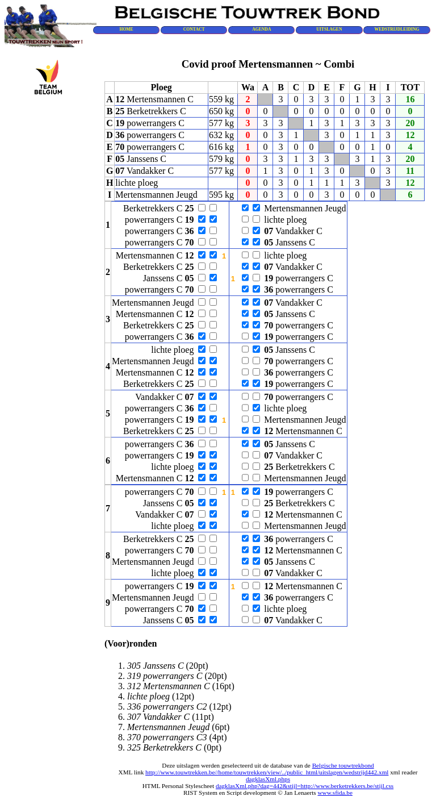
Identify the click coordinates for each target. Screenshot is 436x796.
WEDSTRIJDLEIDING (397, 29)
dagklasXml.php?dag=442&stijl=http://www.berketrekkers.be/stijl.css (304, 785)
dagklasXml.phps (268, 779)
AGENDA (261, 29)
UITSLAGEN (329, 29)
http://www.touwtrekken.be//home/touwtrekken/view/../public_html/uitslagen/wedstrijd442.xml (266, 772)
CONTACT (194, 29)
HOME (126, 29)
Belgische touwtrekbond (343, 765)
